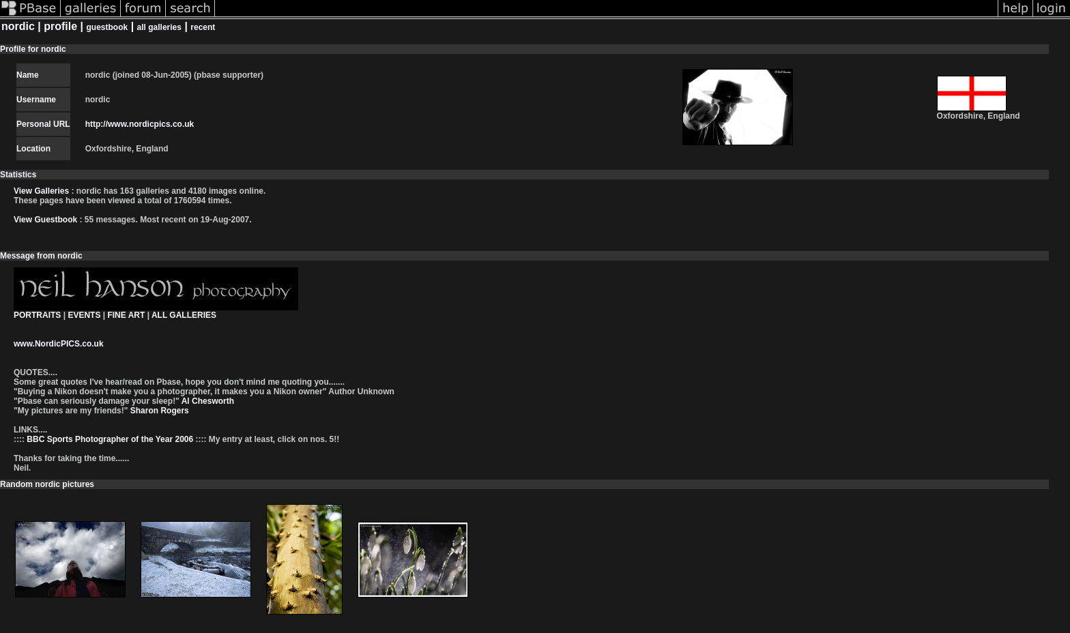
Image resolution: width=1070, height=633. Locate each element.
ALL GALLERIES (183, 315)
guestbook (107, 27)
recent (202, 27)
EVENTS (84, 315)
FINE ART (126, 315)
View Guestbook (45, 219)
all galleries (159, 27)
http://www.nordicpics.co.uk (139, 124)
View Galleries (41, 191)
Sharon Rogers (158, 410)
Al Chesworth (206, 401)
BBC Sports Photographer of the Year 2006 (110, 439)
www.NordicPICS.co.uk (59, 344)
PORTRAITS (37, 315)
